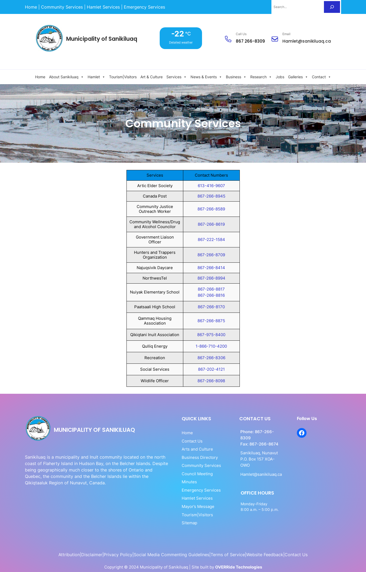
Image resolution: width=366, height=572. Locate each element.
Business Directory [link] (183, 457)
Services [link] (176, 77)
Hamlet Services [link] (180, 490)
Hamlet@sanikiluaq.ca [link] (307, 41)
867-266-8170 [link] (211, 306)
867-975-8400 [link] (211, 334)
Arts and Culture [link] (180, 449)
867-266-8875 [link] (211, 320)
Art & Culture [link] (151, 77)
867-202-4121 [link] (211, 369)
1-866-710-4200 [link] (211, 346)
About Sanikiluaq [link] (66, 77)
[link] (31, 7)
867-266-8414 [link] (211, 267)
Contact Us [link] (175, 441)
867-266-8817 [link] (211, 289)
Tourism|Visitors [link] (123, 77)
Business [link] (236, 77)
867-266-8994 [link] (211, 278)
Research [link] (261, 77)
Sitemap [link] (172, 514)
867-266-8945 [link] (211, 196)
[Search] (332, 7)
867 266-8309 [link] (250, 41)
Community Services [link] (184, 465)
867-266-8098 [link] (211, 380)
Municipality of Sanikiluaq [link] (102, 39)
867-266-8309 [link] (258, 431)
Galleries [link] (298, 77)
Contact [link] (321, 77)
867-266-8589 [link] (211, 208)
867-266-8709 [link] (211, 254)
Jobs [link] (280, 77)
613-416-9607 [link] (211, 185)
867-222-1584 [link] (211, 239)
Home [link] (40, 77)
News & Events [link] (206, 77)
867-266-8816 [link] (211, 295)
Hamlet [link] (96, 77)
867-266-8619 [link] (211, 224)
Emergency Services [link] (184, 481)
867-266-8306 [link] (211, 357)
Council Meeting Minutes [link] (188, 473)
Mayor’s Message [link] (181, 498)
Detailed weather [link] (181, 42)
